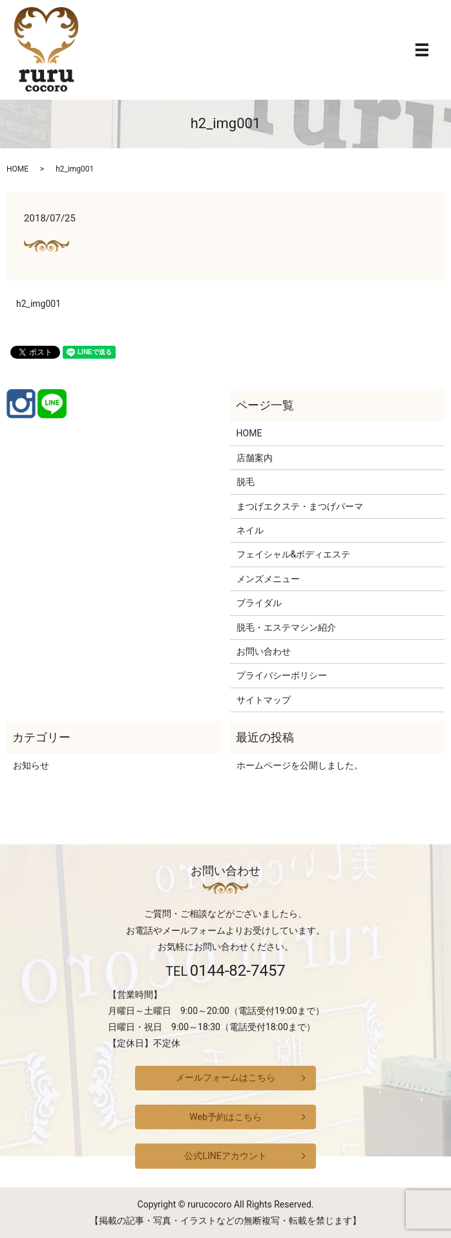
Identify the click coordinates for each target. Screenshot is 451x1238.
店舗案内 (254, 458)
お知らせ (31, 765)
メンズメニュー (268, 579)
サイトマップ (263, 700)
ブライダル (259, 603)
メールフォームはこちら (225, 1077)
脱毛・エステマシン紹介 (286, 627)
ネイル (250, 530)
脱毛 (245, 482)
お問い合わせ (263, 651)
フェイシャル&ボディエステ (293, 554)
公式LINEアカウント (225, 1156)
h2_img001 (38, 303)
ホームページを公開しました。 (299, 765)
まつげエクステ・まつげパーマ (299, 506)
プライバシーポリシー (281, 675)
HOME (17, 169)
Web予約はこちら (225, 1117)
